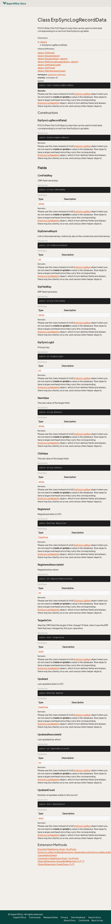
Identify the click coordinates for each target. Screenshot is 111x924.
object (43, 42)
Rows (64, 75)
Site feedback (78, 917)
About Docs (70, 920)
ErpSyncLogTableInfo (48, 103)
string (41, 203)
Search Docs (94, 917)
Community (35, 917)
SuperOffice (52, 75)
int (39, 259)
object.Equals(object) (49, 55)
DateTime (43, 537)
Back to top (97, 920)
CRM (59, 75)
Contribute (83, 920)
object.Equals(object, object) (53, 58)
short (41, 651)
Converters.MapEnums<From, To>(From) (58, 858)
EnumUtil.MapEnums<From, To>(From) (57, 849)
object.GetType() (46, 68)
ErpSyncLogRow (82, 94)
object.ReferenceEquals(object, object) (58, 61)
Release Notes (50, 917)
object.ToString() (46, 52)
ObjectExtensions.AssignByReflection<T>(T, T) (61, 861)
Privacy (64, 917)
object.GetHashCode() (49, 64)
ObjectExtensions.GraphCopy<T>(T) (56, 864)
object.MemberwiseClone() (52, 71)
